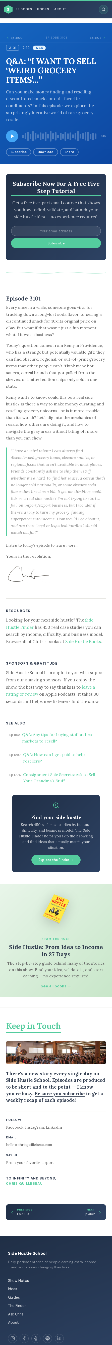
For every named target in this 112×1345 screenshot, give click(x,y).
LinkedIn (54, 1127)
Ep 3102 (98, 38)
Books (43, 9)
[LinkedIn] (59, 1338)
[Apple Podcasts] (35, 1338)
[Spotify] (47, 1338)
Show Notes (18, 1280)
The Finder (17, 1305)
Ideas (12, 1289)
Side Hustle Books (83, 641)
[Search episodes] (103, 9)
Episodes (24, 9)
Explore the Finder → (56, 860)
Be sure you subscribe (60, 1094)
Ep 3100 (14, 38)
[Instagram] (12, 1338)
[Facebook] (24, 1338)
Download (45, 152)
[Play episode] (12, 136)
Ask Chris (15, 1314)
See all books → (56, 986)
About (60, 9)
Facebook (14, 1127)
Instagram (34, 1127)
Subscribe (19, 152)
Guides (14, 1297)
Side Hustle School (27, 1253)
